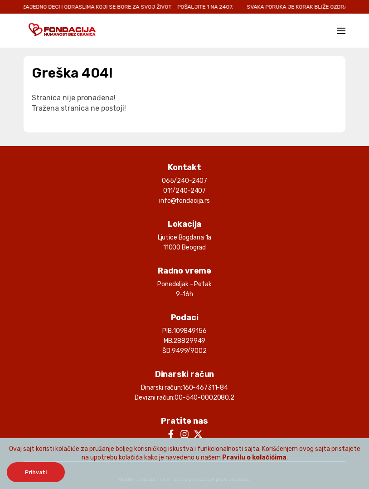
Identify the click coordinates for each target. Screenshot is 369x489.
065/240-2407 (184, 181)
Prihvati (36, 472)
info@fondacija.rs (184, 201)
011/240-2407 (184, 191)
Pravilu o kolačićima (254, 457)
